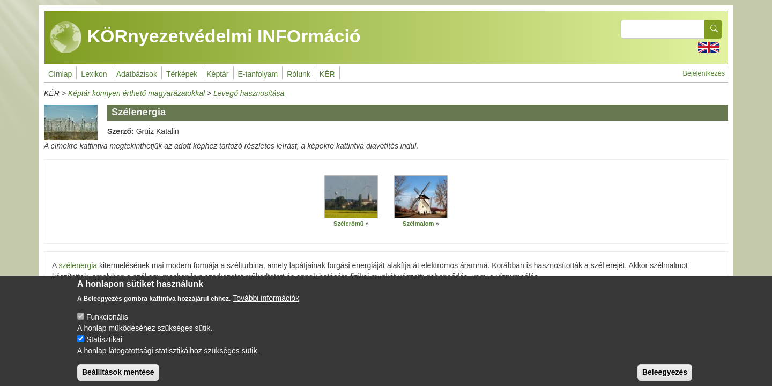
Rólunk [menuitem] (298, 74)
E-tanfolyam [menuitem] (258, 74)
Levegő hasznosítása (248, 93)
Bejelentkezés (704, 73)
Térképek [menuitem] (181, 74)
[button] (351, 197)
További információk (266, 306)
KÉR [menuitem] (327, 74)
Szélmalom (418, 223)
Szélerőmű (348, 223)
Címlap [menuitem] (60, 74)
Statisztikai (104, 347)
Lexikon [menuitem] (94, 74)
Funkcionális (107, 325)
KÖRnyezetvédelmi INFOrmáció (205, 37)
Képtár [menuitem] (217, 74)
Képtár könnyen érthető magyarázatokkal (136, 93)
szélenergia (77, 265)
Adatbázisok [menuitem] (136, 74)
